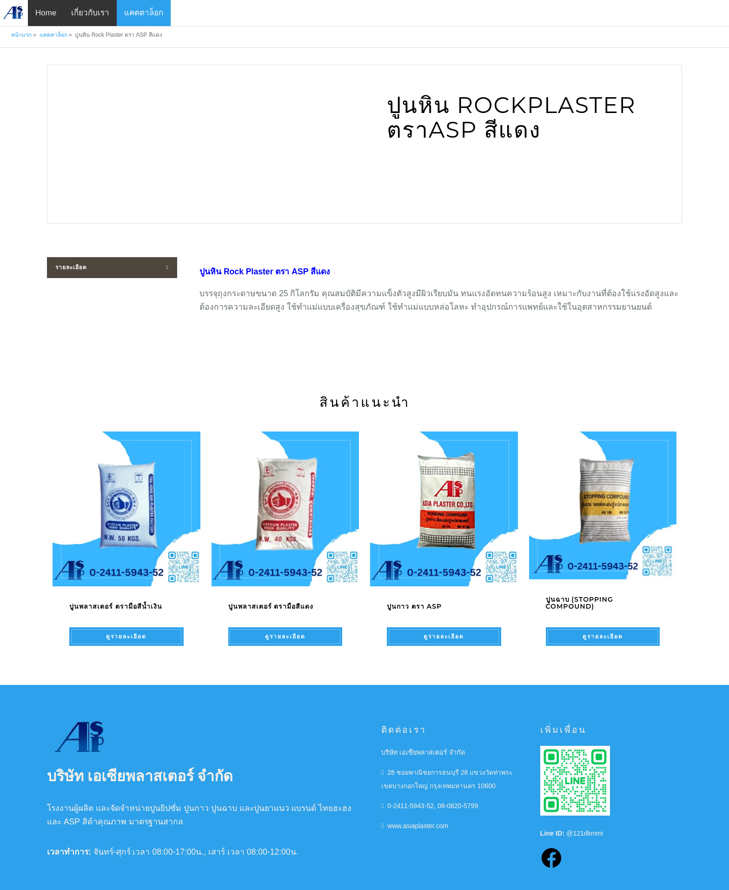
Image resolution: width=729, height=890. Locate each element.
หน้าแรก (21, 35)
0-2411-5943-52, (412, 798)
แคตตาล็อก (143, 12)
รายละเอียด (71, 267)
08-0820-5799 (460, 798)
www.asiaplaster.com (418, 818)
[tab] (112, 267)
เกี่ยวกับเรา (90, 12)
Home (45, 12)
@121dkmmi (585, 825)
